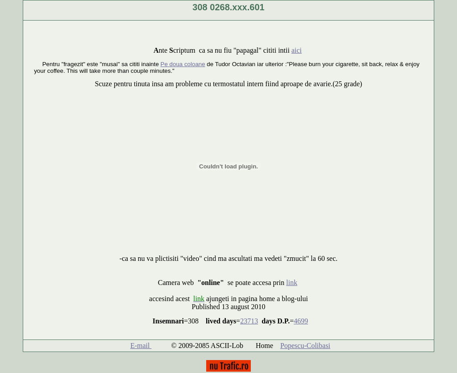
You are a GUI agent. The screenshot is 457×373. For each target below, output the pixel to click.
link (291, 282)
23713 (249, 321)
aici (296, 50)
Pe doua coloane (183, 64)
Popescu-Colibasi (305, 345)
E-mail (141, 345)
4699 (301, 321)
